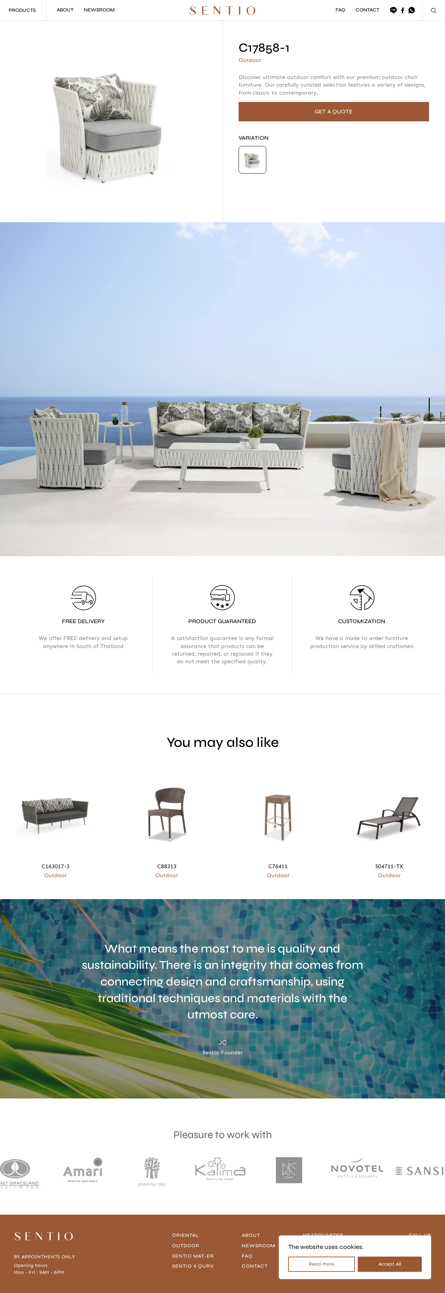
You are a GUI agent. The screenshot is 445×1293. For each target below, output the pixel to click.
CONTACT (367, 10)
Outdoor (185, 1213)
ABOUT (65, 10)
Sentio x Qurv (193, 1233)
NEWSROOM (99, 10)
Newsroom (258, 1213)
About (251, 1203)
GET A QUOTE (334, 111)
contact (255, 1233)
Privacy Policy (89, 1281)
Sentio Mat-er (193, 1223)
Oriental (185, 1203)
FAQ (340, 10)
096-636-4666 (413, 1213)
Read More (321, 1264)
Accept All (390, 1264)
